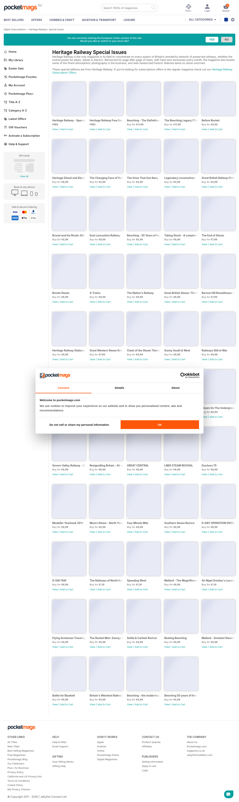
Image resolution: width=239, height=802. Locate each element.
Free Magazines (16, 754)
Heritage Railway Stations (68, 350)
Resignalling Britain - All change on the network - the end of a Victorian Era (106, 465)
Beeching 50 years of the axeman (181, 695)
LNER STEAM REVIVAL (178, 465)
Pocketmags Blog (17, 759)
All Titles (12, 742)
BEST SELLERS (14, 20)
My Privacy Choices (18, 789)
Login (145, 770)
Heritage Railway (38, 29)
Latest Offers (15, 119)
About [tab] (175, 387)
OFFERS (36, 20)
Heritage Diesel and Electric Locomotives (69, 177)
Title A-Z (12, 102)
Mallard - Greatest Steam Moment (218, 638)
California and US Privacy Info (24, 776)
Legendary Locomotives (179, 177)
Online (100, 750)
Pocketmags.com (197, 746)
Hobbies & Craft (62, 20)
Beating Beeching (175, 638)
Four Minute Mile (137, 523)
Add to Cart (66, 129)
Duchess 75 (209, 465)
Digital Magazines (107, 759)
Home (10, 51)
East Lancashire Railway (105, 235)
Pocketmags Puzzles (20, 77)
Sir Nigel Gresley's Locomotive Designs (218, 580)
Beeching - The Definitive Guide (144, 120)
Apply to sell (149, 765)
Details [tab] (119, 387)
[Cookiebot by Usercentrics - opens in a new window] (183, 375)
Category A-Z (15, 110)
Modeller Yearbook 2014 (67, 523)
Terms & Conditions (18, 780)
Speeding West (136, 580)
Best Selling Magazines (20, 750)
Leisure (129, 20)
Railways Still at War (214, 350)
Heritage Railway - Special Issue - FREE (69, 120)
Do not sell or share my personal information (79, 424)
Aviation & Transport (99, 20)
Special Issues (56, 29)
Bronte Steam (60, 292)
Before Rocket (211, 120)
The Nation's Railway (140, 292)
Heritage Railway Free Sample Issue (106, 120)
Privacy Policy (15, 772)
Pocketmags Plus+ (19, 93)
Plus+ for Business (18, 767)
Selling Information (152, 761)
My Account (14, 85)
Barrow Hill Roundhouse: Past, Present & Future (218, 292)
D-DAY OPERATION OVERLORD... (218, 523)
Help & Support (16, 144)
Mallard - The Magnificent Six (181, 580)
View (55, 129)
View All (24, 176)
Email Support (60, 746)
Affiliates (147, 746)
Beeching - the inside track (144, 695)
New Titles (13, 746)
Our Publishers (15, 763)
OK (160, 424)
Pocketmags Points (108, 754)
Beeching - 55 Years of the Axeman (144, 235)
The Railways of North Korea (106, 580)
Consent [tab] (63, 387)
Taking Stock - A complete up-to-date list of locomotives (181, 235)
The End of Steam (213, 235)
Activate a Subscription (22, 135)
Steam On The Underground (218, 407)
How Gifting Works (63, 761)
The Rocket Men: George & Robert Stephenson (106, 638)
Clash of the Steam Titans (143, 350)
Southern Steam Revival (179, 523)
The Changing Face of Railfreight (106, 177)
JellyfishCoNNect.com (199, 754)
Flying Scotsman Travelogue (69, 638)
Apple (100, 742)
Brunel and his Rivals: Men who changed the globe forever (69, 235)
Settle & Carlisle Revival (142, 638)
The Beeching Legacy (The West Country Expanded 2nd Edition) (181, 120)
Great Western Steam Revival (106, 350)
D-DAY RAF (59, 580)
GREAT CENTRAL (138, 465)
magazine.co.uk (196, 750)
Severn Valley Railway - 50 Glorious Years (69, 465)
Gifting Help (59, 765)
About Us (192, 742)
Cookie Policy (15, 785)
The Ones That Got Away (143, 177)
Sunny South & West (177, 350)
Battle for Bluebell (63, 695)
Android (101, 746)
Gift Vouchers (15, 127)
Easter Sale (14, 68)
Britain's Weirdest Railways (106, 695)
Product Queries (151, 742)
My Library (13, 60)
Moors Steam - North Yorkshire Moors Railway (106, 523)
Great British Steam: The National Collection (181, 292)
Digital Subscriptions (15, 29)
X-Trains (95, 292)
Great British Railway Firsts (218, 177)
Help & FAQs (59, 742)
